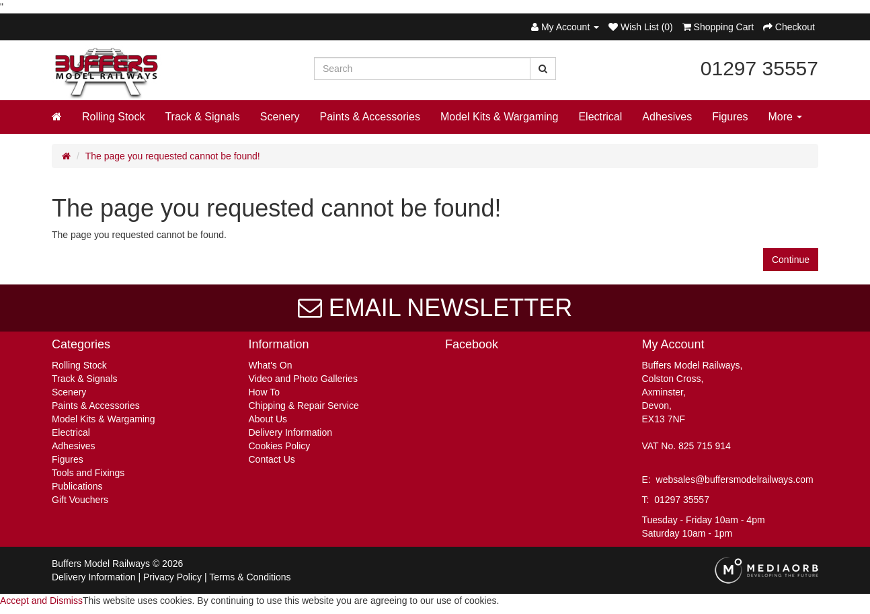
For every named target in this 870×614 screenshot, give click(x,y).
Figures (730, 116)
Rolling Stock (113, 116)
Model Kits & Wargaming (499, 116)
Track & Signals (202, 116)
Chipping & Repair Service (304, 405)
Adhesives (667, 116)
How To (264, 392)
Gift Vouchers (80, 499)
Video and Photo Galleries (303, 378)
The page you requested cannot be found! (172, 156)
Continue (790, 259)
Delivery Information (291, 432)
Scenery (280, 116)
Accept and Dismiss (41, 600)
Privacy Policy (172, 577)
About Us (268, 419)
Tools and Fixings (88, 472)
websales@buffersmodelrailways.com (735, 479)
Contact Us (272, 459)
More (785, 116)
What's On (270, 365)
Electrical (600, 116)
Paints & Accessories (370, 116)
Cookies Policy (280, 445)
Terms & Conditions (249, 577)
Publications (77, 486)
